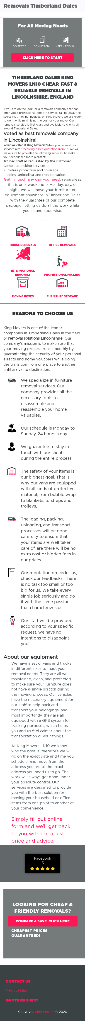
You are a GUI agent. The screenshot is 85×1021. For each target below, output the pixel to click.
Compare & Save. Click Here (43, 921)
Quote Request (22, 1000)
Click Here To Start (42, 58)
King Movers (44, 1012)
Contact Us (18, 981)
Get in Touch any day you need (32, 179)
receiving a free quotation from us (45, 149)
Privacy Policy (17, 990)
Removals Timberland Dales (40, 6)
